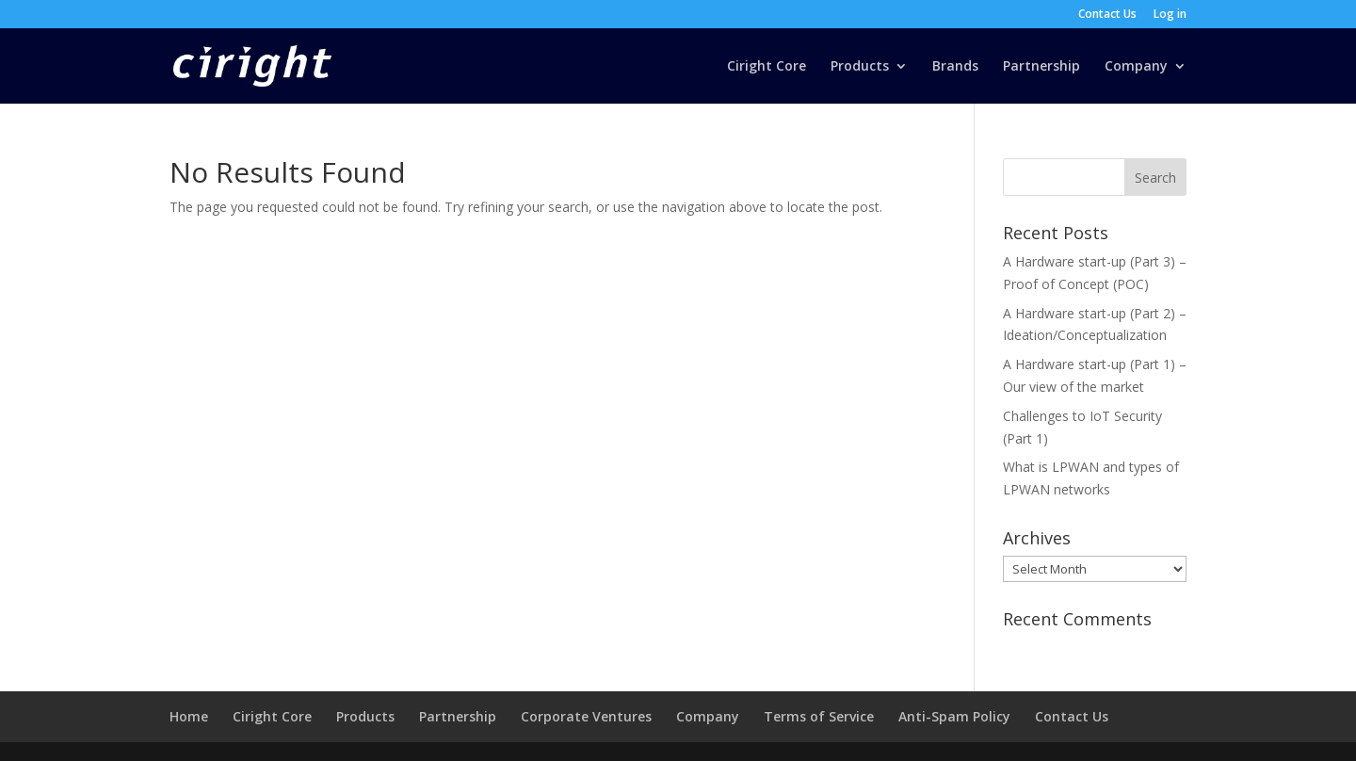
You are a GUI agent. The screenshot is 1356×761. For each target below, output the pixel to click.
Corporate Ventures (586, 716)
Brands (955, 66)
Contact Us (1107, 15)
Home (189, 716)
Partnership (1041, 66)
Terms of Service (819, 716)
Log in (1170, 15)
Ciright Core (766, 66)
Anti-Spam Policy (954, 716)
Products (860, 66)
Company (1136, 66)
